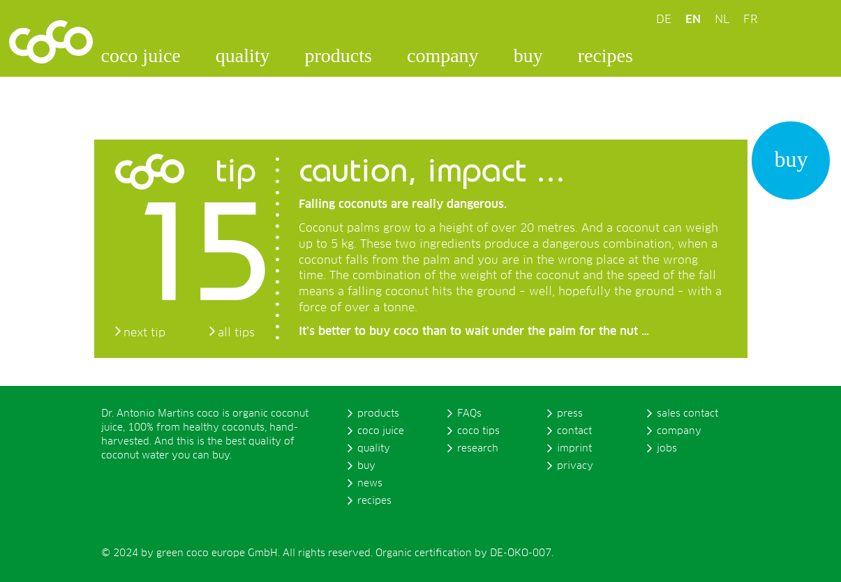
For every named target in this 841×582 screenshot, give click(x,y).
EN (693, 19)
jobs (667, 449)
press (570, 414)
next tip (144, 332)
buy (528, 55)
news (369, 483)
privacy (575, 466)
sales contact (687, 414)
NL (722, 19)
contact (574, 431)
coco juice (141, 55)
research (477, 449)
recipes (605, 55)
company (443, 55)
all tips (236, 332)
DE (663, 19)
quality (243, 55)
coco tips (478, 431)
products (338, 55)
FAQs (469, 414)
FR (750, 19)
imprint (574, 449)
